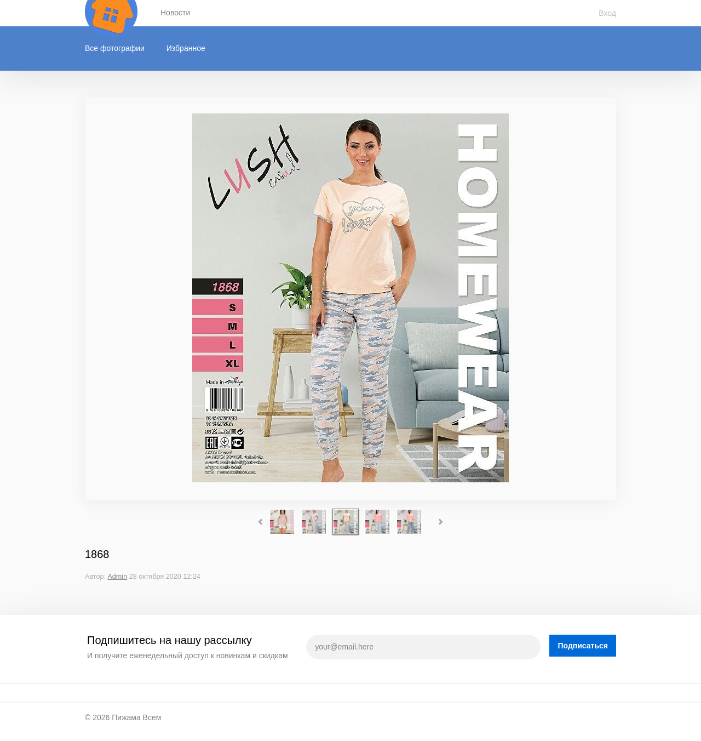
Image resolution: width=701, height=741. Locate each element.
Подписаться (583, 645)
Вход (607, 13)
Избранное (185, 48)
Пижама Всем (136, 717)
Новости (175, 12)
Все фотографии (115, 48)
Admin (117, 576)
